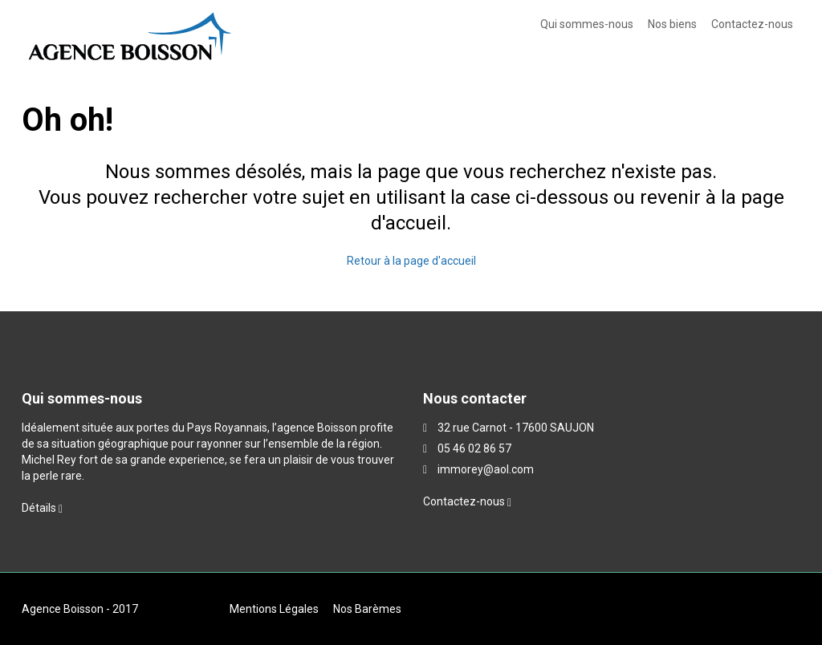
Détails (42, 507)
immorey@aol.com (485, 469)
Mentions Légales (274, 608)
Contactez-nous (752, 24)
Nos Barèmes (367, 608)
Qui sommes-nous (586, 24)
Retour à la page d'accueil (411, 260)
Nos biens (672, 24)
